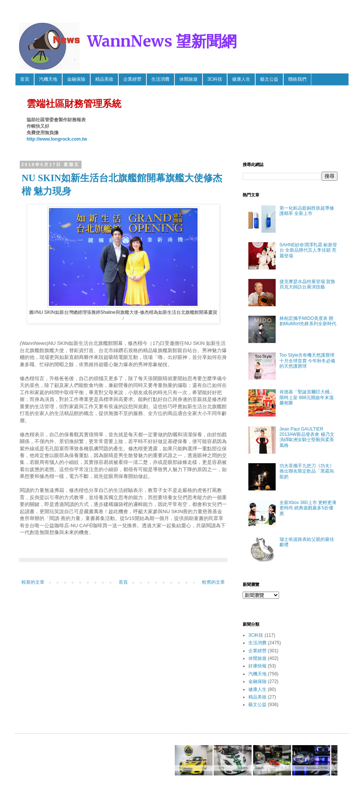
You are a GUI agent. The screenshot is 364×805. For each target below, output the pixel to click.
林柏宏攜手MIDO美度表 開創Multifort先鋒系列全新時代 (308, 321)
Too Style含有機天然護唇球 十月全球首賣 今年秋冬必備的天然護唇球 (307, 360)
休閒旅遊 (188, 79)
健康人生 (241, 79)
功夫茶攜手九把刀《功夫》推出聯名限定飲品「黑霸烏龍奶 (306, 471)
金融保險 (76, 79)
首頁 (24, 79)
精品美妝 (104, 79)
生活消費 (160, 79)
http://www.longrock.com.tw (57, 139)
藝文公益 (269, 79)
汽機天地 (48, 79)
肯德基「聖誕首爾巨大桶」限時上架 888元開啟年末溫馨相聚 (306, 397)
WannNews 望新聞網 (162, 41)
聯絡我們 (297, 79)
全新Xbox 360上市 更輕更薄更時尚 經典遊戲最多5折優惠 (307, 508)
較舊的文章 (213, 582)
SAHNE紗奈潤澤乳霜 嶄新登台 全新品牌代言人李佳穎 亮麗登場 (308, 250)
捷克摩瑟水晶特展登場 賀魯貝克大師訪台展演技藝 (307, 284)
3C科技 (214, 79)
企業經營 (132, 79)
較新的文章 (33, 582)
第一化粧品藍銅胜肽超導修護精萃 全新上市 (306, 210)
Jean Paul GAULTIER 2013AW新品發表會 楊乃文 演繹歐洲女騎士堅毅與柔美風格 (306, 437)
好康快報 (257, 666)
